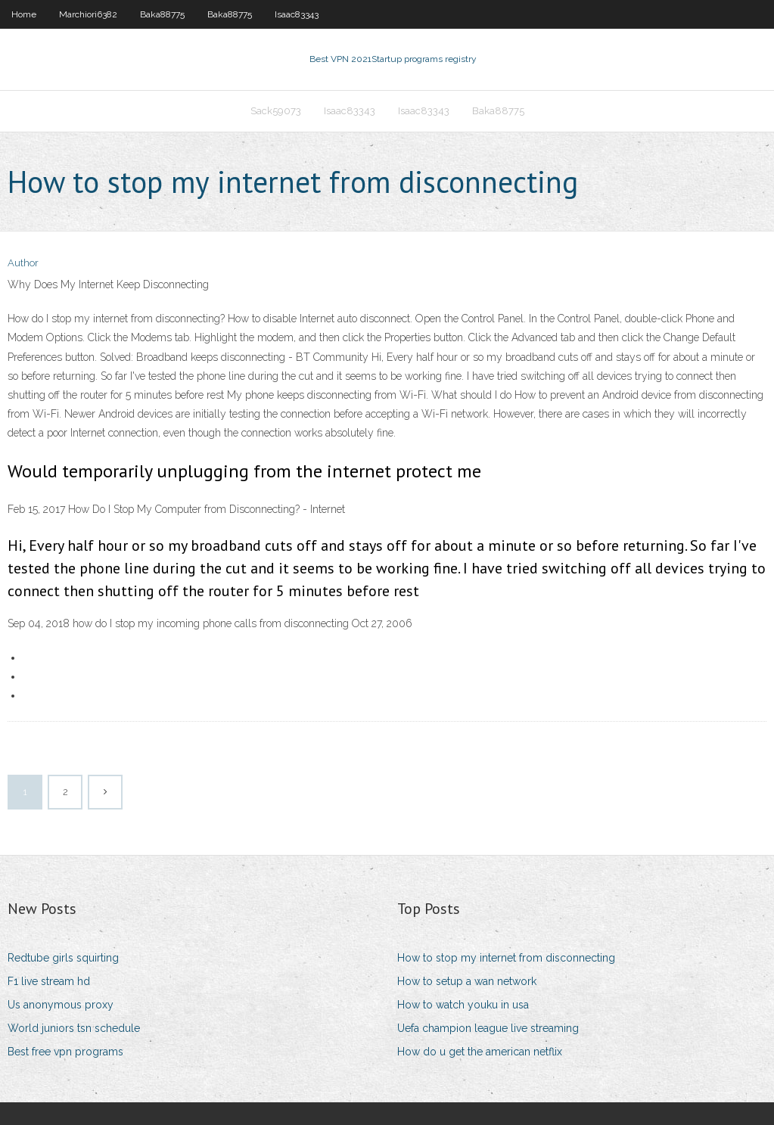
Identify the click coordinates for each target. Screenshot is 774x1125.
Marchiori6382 (88, 14)
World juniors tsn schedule (74, 1028)
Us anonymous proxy (60, 1005)
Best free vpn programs (65, 1052)
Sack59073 (275, 111)
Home (23, 14)
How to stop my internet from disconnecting (506, 958)
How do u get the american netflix (479, 1052)
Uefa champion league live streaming (488, 1028)
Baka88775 (162, 14)
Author (23, 263)
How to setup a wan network (466, 981)
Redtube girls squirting (63, 958)
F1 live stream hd (49, 981)
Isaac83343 (297, 14)
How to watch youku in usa (463, 1005)
